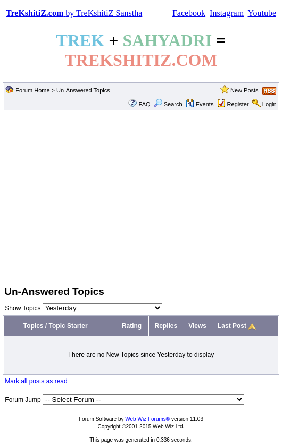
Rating (132, 326)
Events (200, 104)
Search (168, 104)
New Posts (244, 90)
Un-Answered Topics (83, 90)
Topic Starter (68, 326)
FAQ (145, 104)
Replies (165, 326)
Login (269, 104)
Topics (33, 326)
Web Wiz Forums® (147, 419)
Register (238, 104)
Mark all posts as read (36, 381)
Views (197, 326)
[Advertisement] (141, 197)
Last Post (232, 326)
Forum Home (32, 90)
